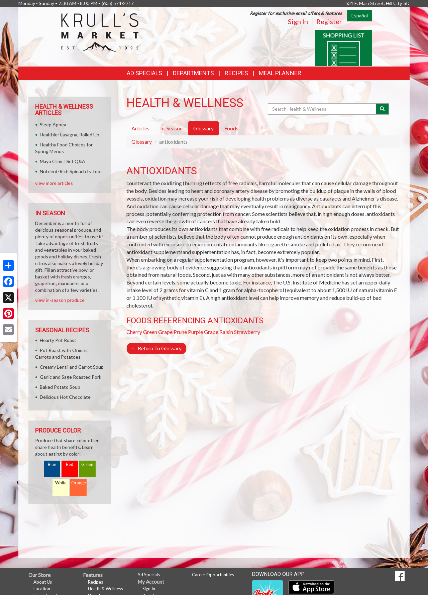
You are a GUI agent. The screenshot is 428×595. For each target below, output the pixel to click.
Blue (52, 464)
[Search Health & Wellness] (322, 109)
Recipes (236, 73)
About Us (42, 582)
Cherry (134, 332)
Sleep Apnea (53, 124)
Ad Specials (144, 73)
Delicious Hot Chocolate (65, 397)
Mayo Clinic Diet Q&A (62, 161)
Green (87, 464)
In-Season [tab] (171, 128)
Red (69, 464)
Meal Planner (280, 73)
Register (329, 21)
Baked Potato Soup (60, 387)
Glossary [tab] (203, 128)
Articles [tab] (140, 128)
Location (41, 588)
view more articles (54, 183)
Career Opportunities (213, 574)
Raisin (226, 332)
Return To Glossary (156, 348)
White (61, 482)
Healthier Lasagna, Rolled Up (69, 134)
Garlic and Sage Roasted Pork (70, 377)
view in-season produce (60, 300)
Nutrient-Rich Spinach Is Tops (71, 171)
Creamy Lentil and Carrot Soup (72, 367)
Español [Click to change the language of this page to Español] (359, 15)
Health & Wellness (105, 588)
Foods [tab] (231, 128)
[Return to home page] (99, 32)
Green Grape (158, 332)
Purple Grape (203, 332)
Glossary (141, 141)
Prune (180, 332)
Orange (78, 482)
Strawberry (247, 332)
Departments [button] (193, 73)
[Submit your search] (382, 109)
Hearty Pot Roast (58, 340)
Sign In (298, 21)
